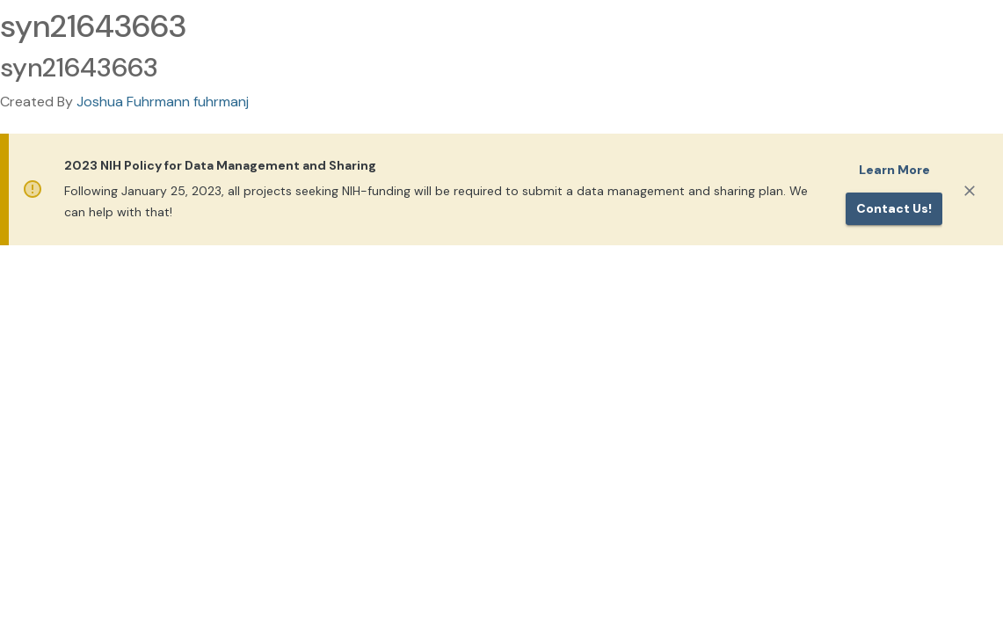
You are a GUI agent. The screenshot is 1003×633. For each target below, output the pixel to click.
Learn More (894, 170)
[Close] (969, 191)
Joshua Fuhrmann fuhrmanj (162, 101)
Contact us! (894, 208)
